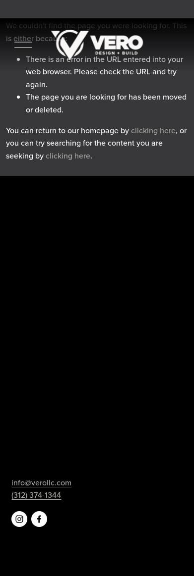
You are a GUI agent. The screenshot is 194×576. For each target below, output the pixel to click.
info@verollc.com (41, 482)
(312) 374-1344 (36, 494)
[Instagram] (19, 519)
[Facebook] (39, 519)
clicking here (153, 130)
